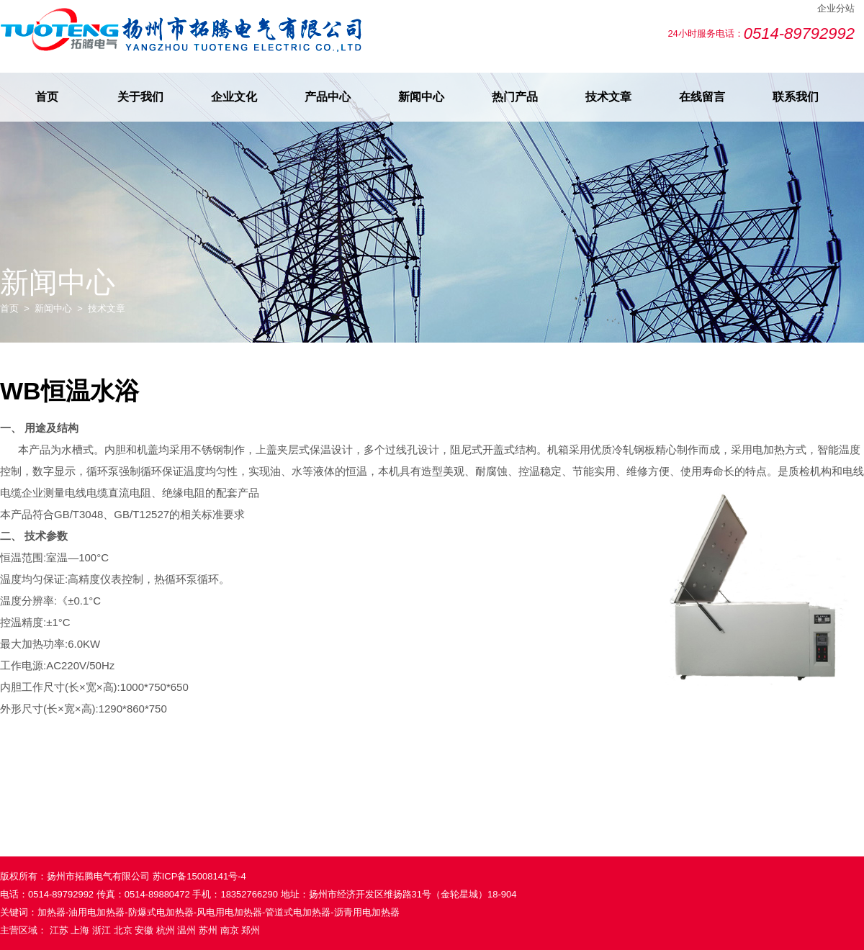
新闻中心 (421, 97)
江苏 (59, 930)
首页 (46, 97)
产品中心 (328, 97)
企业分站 (836, 8)
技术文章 (608, 97)
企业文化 (234, 97)
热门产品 (515, 97)
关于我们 (140, 97)
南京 (229, 930)
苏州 (208, 930)
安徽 (144, 930)
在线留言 (702, 97)
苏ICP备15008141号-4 (199, 876)
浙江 (101, 930)
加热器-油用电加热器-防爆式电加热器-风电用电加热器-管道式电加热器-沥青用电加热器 (218, 912)
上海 (80, 930)
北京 (123, 930)
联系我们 (796, 97)
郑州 (250, 930)
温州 (186, 930)
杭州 (165, 930)
